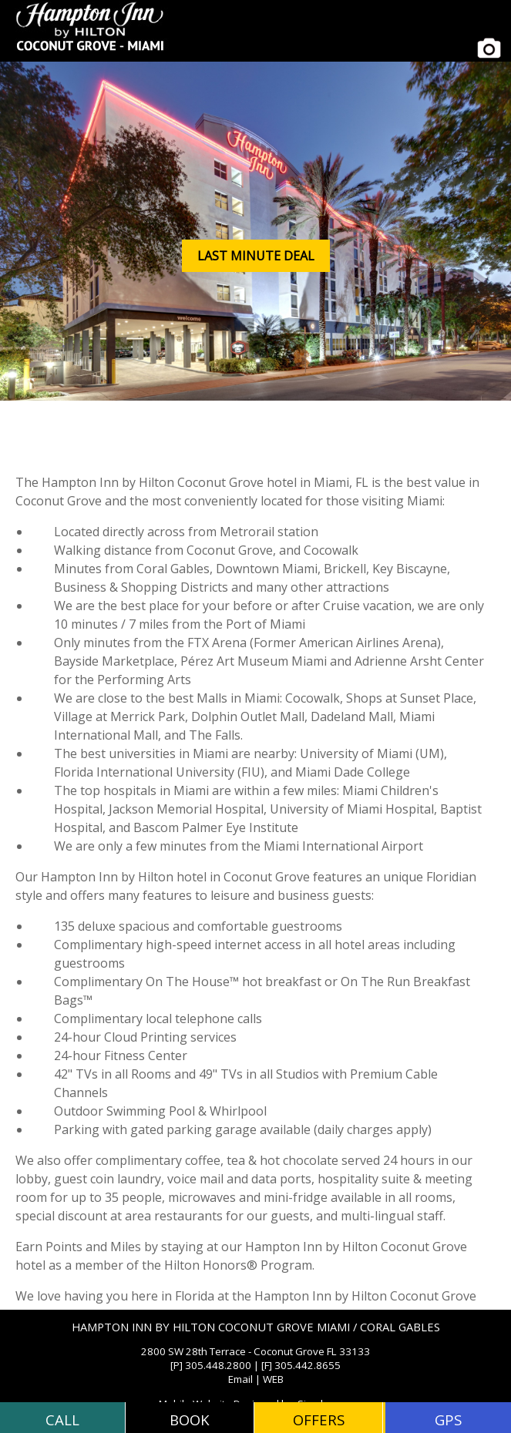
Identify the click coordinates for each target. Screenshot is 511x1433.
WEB (273, 1379)
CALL (62, 1419)
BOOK (190, 1419)
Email (240, 1379)
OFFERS (319, 1419)
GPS (448, 1419)
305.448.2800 (218, 1365)
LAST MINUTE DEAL (255, 255)
